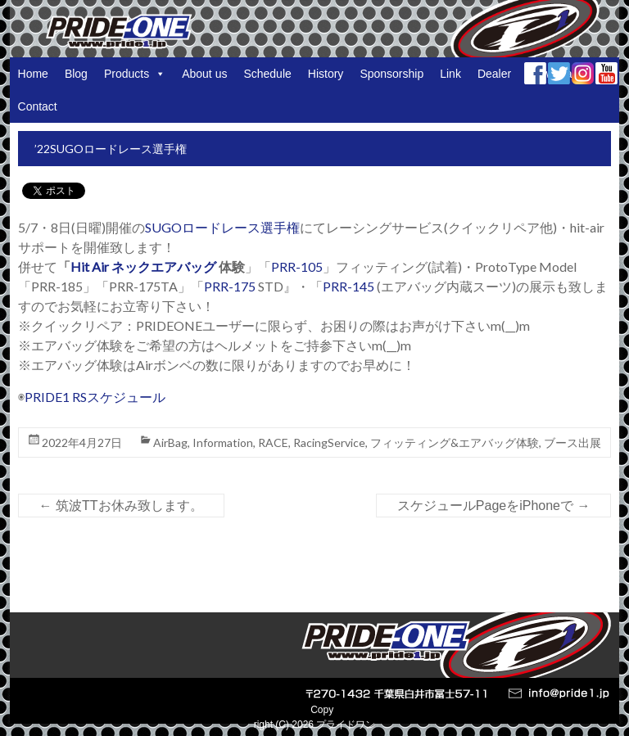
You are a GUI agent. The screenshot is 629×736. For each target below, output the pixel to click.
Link (450, 73)
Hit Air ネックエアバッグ (143, 266)
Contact (37, 106)
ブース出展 (572, 442)
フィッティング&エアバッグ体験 (454, 442)
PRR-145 (350, 286)
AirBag (170, 442)
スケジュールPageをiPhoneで (494, 505)
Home (33, 73)
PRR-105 (297, 266)
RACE (273, 442)
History (326, 73)
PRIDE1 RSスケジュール (95, 396)
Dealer (494, 73)
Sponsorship (391, 73)
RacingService (329, 442)
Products (134, 73)
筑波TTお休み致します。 (121, 505)
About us (204, 73)
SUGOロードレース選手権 (222, 227)
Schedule (267, 73)
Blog (76, 73)
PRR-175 (230, 286)
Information (222, 442)
